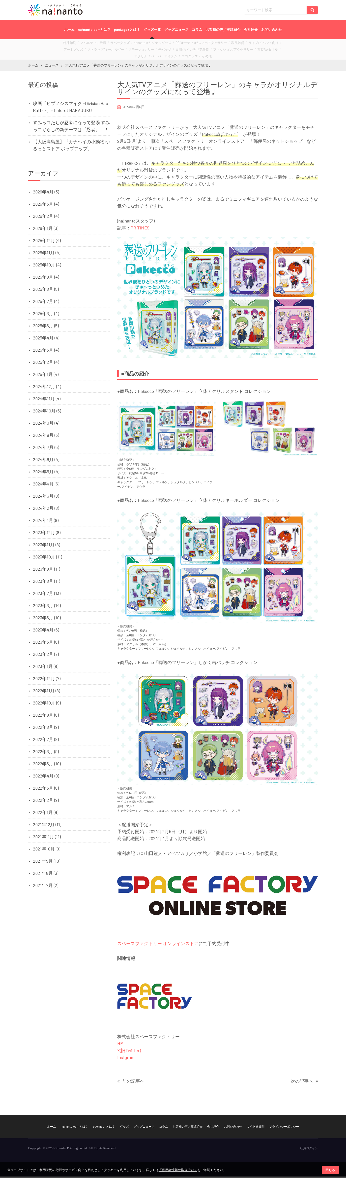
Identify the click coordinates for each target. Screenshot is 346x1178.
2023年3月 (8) (46, 643)
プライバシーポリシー (284, 1128)
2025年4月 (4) (46, 339)
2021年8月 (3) (45, 874)
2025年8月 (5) (46, 290)
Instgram (125, 1059)
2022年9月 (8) (46, 716)
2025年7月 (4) (46, 302)
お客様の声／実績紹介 (223, 29)
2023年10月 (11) (47, 558)
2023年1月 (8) (45, 667)
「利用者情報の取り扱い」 (178, 1170)
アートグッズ (266, 44)
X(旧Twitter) (129, 1052)
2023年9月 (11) (46, 570)
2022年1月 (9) (45, 813)
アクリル (242, 50)
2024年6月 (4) (46, 461)
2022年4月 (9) (46, 777)
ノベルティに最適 (93, 44)
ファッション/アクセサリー (194, 50)
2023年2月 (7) (46, 655)
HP (120, 1045)
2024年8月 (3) (46, 436)
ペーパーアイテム (263, 50)
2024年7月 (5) (46, 448)
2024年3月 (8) (46, 497)
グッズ (124, 1128)
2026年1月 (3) (45, 229)
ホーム (69, 29)
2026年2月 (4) (46, 217)
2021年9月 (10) (46, 862)
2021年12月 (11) (47, 826)
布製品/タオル (223, 50)
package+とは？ (127, 29)
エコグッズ (166, 55)
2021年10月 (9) (46, 850)
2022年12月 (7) (46, 680)
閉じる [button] (330, 1170)
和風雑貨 (218, 44)
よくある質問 (255, 1128)
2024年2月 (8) (46, 509)
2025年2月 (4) (46, 363)
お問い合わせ (271, 29)
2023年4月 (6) (46, 631)
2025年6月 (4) (46, 315)
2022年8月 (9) (46, 728)
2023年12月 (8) (46, 534)
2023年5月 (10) (47, 619)
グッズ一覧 (152, 29)
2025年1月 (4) (45, 375)
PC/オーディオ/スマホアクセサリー (187, 44)
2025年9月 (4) (46, 278)
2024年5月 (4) (46, 473)
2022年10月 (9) (47, 704)
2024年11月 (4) (46, 400)
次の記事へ (302, 1082)
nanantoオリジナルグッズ (145, 44)
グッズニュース (176, 29)
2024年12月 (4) (47, 388)
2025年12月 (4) (47, 242)
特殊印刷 (72, 44)
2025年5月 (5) (46, 327)
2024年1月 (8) (45, 521)
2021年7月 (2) (45, 886)
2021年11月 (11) (47, 838)
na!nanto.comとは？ (94, 29)
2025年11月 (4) (46, 254)
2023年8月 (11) (46, 582)
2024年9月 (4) (46, 424)
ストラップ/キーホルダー (83, 50)
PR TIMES (140, 229)
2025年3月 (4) (46, 351)
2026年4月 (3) (46, 193)
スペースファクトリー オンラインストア (158, 945)
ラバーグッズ (117, 44)
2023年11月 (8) (46, 546)
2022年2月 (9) (46, 801)
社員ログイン (309, 1149)
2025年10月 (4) (47, 266)
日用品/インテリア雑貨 (158, 50)
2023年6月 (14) (47, 607)
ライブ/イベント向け (241, 44)
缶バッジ (134, 50)
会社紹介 (251, 29)
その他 (182, 55)
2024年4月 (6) (46, 485)
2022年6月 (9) (46, 753)
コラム (197, 29)
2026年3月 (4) (46, 205)
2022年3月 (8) (46, 789)
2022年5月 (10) (47, 765)
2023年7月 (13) (46, 594)
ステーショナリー (114, 50)
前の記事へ (133, 1082)
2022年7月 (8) (46, 740)
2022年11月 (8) (46, 692)
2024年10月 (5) (47, 412)
